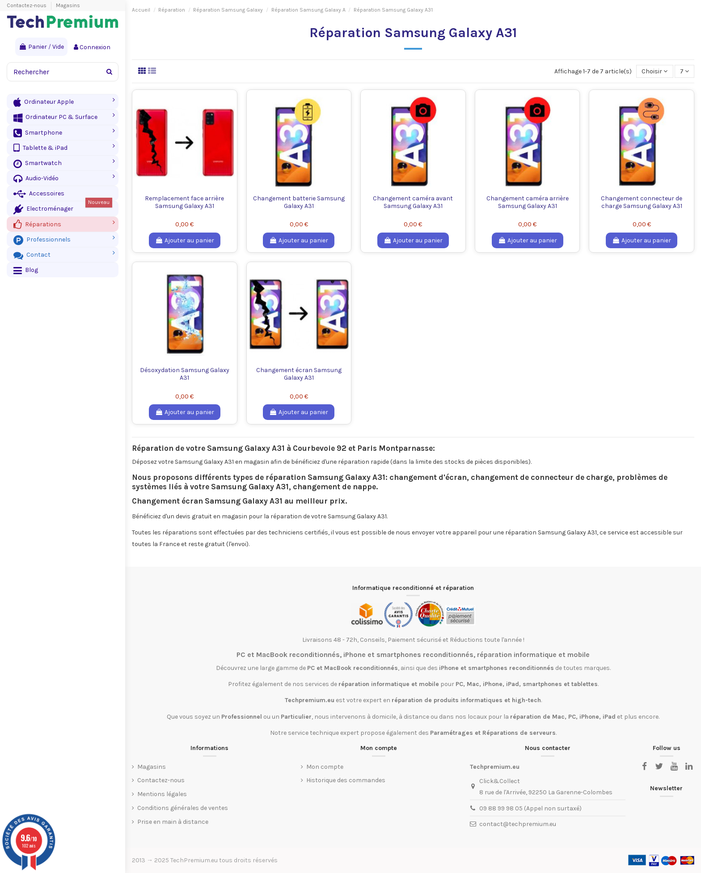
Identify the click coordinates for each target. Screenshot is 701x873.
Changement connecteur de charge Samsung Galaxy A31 (641, 202)
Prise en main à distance (172, 822)
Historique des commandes (345, 780)
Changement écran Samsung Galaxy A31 (299, 373)
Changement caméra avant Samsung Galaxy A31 (413, 202)
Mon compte (324, 767)
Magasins (68, 5)
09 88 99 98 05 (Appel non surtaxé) (530, 808)
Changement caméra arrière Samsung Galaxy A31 (527, 202)
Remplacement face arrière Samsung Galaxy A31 (184, 202)
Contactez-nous (27, 5)
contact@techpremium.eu (517, 824)
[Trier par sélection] (654, 71)
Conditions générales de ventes (182, 808)
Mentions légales (162, 794)
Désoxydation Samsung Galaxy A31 (184, 373)
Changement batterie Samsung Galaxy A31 (299, 202)
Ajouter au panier (184, 240)
